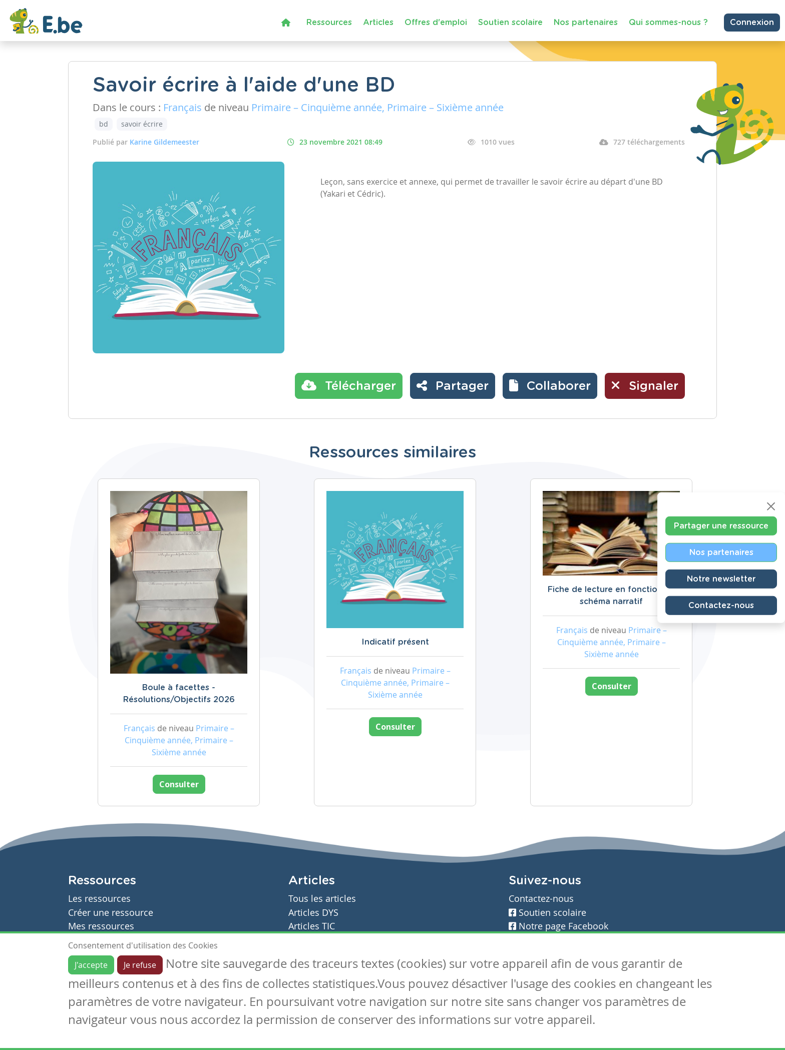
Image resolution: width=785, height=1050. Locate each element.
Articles (378, 23)
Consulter (179, 784)
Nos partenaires (586, 23)
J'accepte (91, 964)
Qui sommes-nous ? (668, 23)
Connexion (752, 23)
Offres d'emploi (436, 23)
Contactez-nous (721, 606)
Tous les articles (322, 898)
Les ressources (99, 898)
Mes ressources (101, 926)
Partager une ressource (721, 526)
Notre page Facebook (558, 926)
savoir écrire (142, 124)
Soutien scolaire (510, 23)
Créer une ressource (110, 912)
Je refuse (140, 964)
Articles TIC (311, 926)
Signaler (644, 385)
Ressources (329, 23)
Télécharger (348, 385)
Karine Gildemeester (164, 142)
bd (103, 124)
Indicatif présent (395, 642)
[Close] (771, 506)
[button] (550, 386)
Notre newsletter (721, 579)
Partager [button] (453, 385)
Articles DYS (313, 912)
